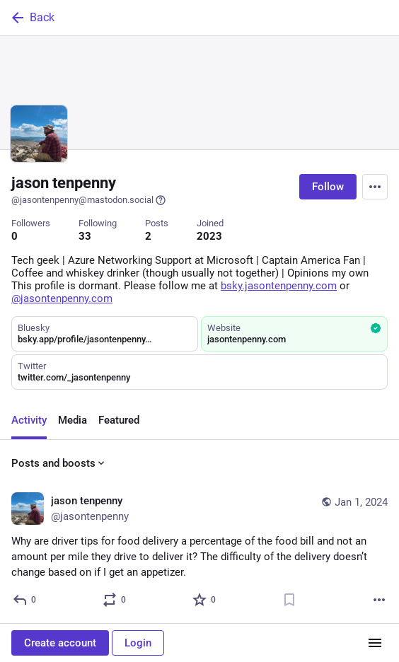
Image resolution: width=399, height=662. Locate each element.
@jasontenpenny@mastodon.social (88, 200)
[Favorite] (205, 599)
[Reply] (25, 599)
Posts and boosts (59, 463)
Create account (60, 643)
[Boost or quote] (115, 599)
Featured (118, 420)
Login (138, 643)
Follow (328, 186)
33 (85, 236)
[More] (379, 599)
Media (72, 420)
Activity (29, 420)
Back (31, 17)
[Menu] (375, 186)
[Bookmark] (289, 599)
